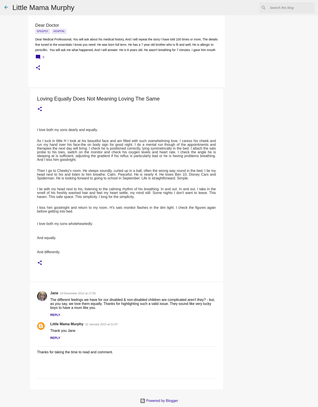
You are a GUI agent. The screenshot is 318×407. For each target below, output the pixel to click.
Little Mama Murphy (43, 7)
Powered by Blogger (159, 401)
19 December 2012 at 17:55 (78, 293)
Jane (54, 293)
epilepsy (42, 31)
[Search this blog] (291, 7)
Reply (55, 315)
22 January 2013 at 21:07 (101, 324)
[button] (38, 68)
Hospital (59, 31)
